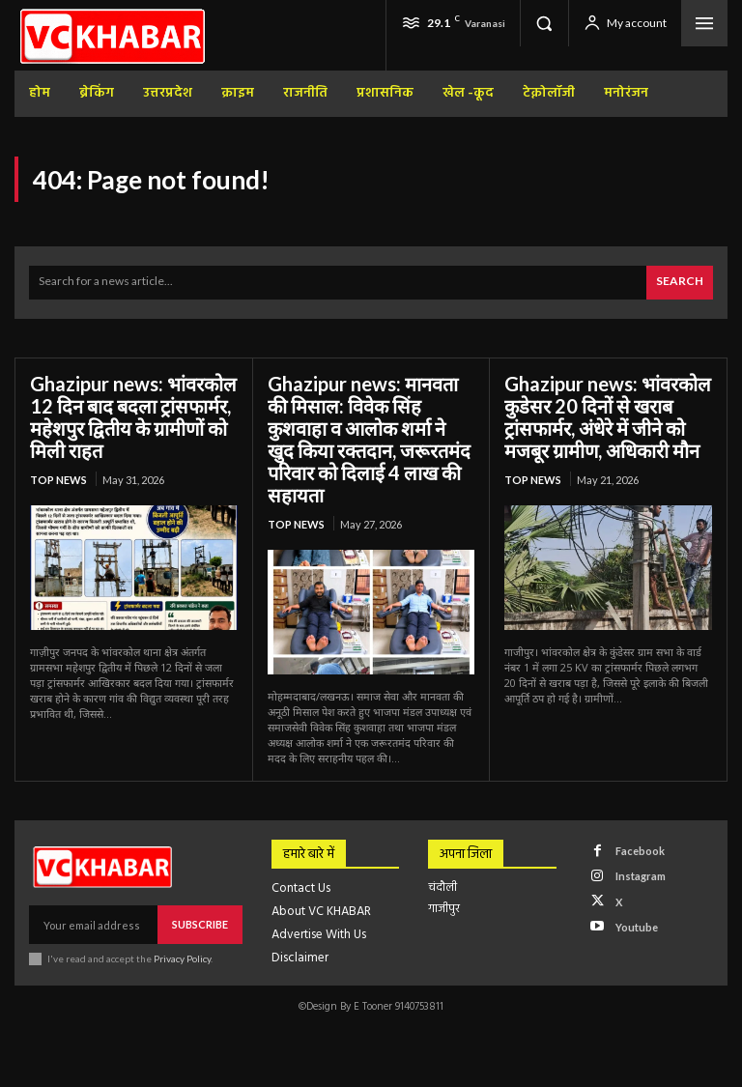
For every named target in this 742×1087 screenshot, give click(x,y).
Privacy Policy (182, 958)
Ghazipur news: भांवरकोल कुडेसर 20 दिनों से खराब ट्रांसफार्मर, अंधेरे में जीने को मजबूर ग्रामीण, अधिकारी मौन (607, 417)
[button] (544, 23)
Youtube (636, 927)
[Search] (679, 283)
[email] (93, 924)
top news (58, 479)
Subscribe (200, 924)
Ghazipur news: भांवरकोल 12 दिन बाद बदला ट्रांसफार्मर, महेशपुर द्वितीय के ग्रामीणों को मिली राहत (133, 417)
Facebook (640, 850)
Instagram (640, 876)
